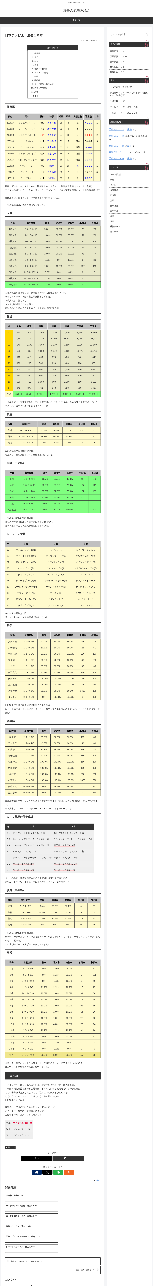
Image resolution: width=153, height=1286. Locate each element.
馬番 (36, 92)
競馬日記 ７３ (116, 129)
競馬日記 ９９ (117, 61)
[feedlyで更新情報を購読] (55, 1173)
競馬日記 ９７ (117, 72)
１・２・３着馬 (41, 73)
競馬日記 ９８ (117, 67)
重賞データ (10, 1148)
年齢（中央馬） (41, 69)
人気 (36, 57)
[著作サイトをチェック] (44, 1173)
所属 (36, 65)
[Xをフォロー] (50, 1173)
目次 (49, 47)
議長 (129, 129)
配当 (36, 61)
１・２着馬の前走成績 (44, 85)
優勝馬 (37, 54)
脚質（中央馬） (41, 88)
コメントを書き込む (53, 1258)
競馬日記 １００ (118, 56)
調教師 (37, 81)
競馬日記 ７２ (116, 146)
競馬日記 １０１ (118, 51)
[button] (68, 1159)
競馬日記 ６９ (116, 158)
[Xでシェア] (36, 1159)
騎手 (36, 77)
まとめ (35, 96)
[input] (129, 34)
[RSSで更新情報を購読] (61, 1173)
